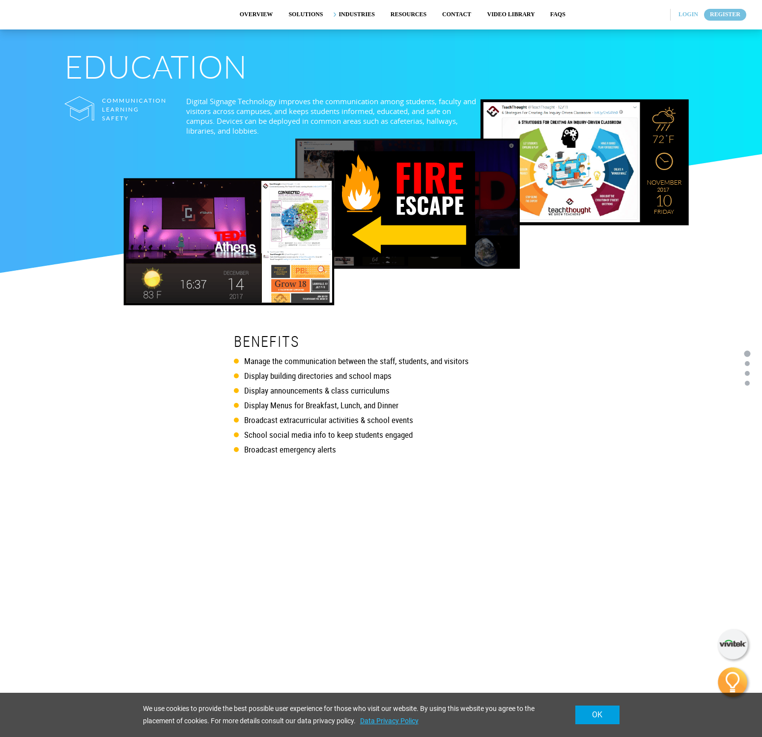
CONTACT (456, 14)
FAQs (557, 14)
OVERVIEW (256, 14)
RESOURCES (408, 14)
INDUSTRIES (356, 14)
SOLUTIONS (305, 14)
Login (688, 14)
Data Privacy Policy (389, 721)
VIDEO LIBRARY (511, 14)
